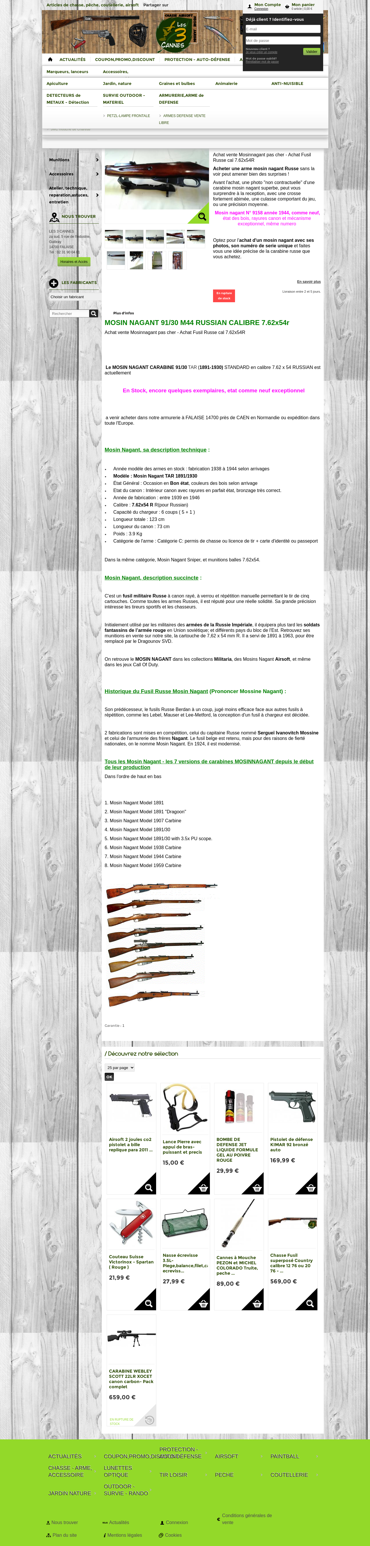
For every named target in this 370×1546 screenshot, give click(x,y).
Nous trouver (64, 1522)
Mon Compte (267, 4)
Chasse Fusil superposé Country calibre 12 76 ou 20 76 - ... (291, 1263)
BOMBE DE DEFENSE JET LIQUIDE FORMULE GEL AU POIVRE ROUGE (237, 1150)
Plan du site (65, 1535)
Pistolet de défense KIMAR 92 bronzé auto (291, 1144)
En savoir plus (309, 282)
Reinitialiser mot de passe (262, 61)
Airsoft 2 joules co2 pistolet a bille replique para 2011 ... (131, 1144)
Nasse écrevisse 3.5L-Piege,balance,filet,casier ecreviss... (190, 1263)
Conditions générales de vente (247, 1519)
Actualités (119, 1522)
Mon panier (303, 4)
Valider (311, 51)
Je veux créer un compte (262, 52)
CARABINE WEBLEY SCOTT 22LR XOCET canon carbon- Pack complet (131, 1378)
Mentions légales (124, 1535)
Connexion (261, 8)
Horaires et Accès (74, 262)
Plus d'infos (123, 313)
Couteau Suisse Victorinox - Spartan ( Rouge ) (131, 1262)
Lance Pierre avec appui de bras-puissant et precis (182, 1147)
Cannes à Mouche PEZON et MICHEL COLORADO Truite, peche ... (237, 1265)
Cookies (173, 1535)
